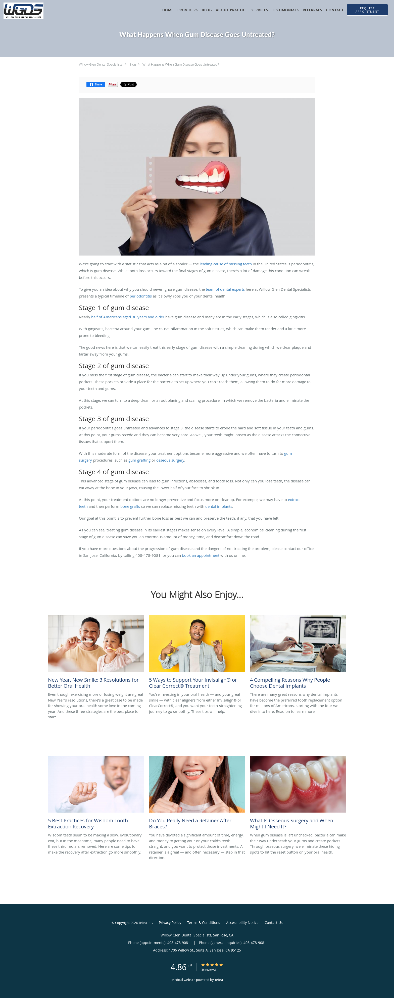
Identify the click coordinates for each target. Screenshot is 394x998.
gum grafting (139, 460)
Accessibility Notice (242, 922)
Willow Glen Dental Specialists (100, 64)
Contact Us (274, 922)
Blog (132, 64)
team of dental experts (225, 289)
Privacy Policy (170, 922)
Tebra (219, 979)
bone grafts (130, 506)
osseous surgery (170, 460)
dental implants (218, 506)
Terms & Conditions (203, 922)
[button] (367, 10)
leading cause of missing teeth (226, 263)
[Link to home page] (21, 10)
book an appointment (200, 555)
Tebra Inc (145, 922)
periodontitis (141, 295)
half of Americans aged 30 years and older (127, 316)
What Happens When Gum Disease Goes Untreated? (180, 64)
